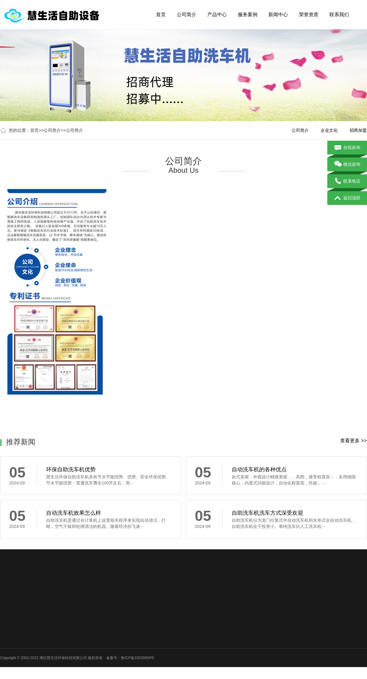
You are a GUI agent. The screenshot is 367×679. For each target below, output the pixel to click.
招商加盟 (358, 130)
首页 (161, 14)
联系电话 (347, 181)
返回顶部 (347, 198)
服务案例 (247, 14)
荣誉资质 (308, 14)
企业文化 (329, 130)
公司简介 (186, 14)
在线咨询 (347, 147)
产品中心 (217, 14)
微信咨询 (347, 164)
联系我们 (339, 14)
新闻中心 (278, 14)
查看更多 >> (353, 440)
